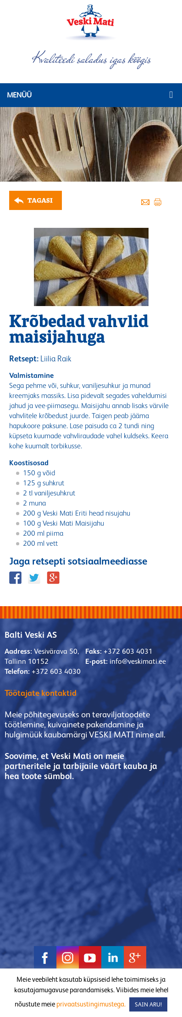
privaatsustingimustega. (91, 1004)
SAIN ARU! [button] (148, 1004)
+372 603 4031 (128, 651)
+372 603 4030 (56, 671)
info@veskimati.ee (138, 661)
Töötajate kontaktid (41, 693)
